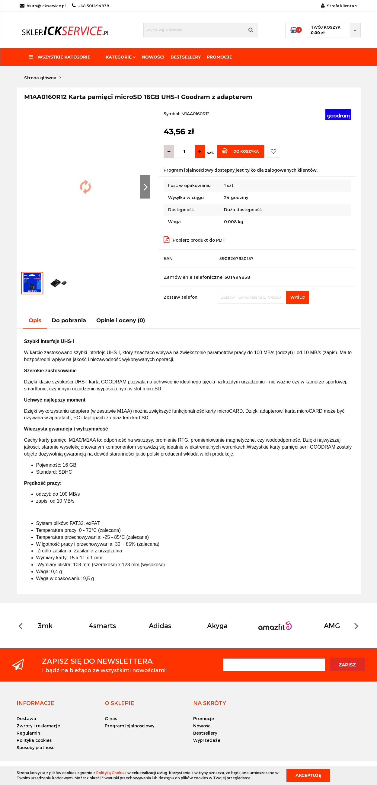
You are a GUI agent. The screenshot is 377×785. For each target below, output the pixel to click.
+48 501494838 (90, 5)
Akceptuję (308, 775)
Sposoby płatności (36, 747)
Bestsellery (186, 57)
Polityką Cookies (111, 773)
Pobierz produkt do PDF (194, 239)
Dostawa (26, 718)
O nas (111, 718)
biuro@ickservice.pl (43, 5)
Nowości (153, 57)
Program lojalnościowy (129, 725)
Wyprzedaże (206, 740)
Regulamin (28, 733)
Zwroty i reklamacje (38, 725)
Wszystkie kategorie (59, 57)
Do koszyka (240, 151)
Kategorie (121, 57)
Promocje (219, 57)
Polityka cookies (34, 740)
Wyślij (297, 297)
